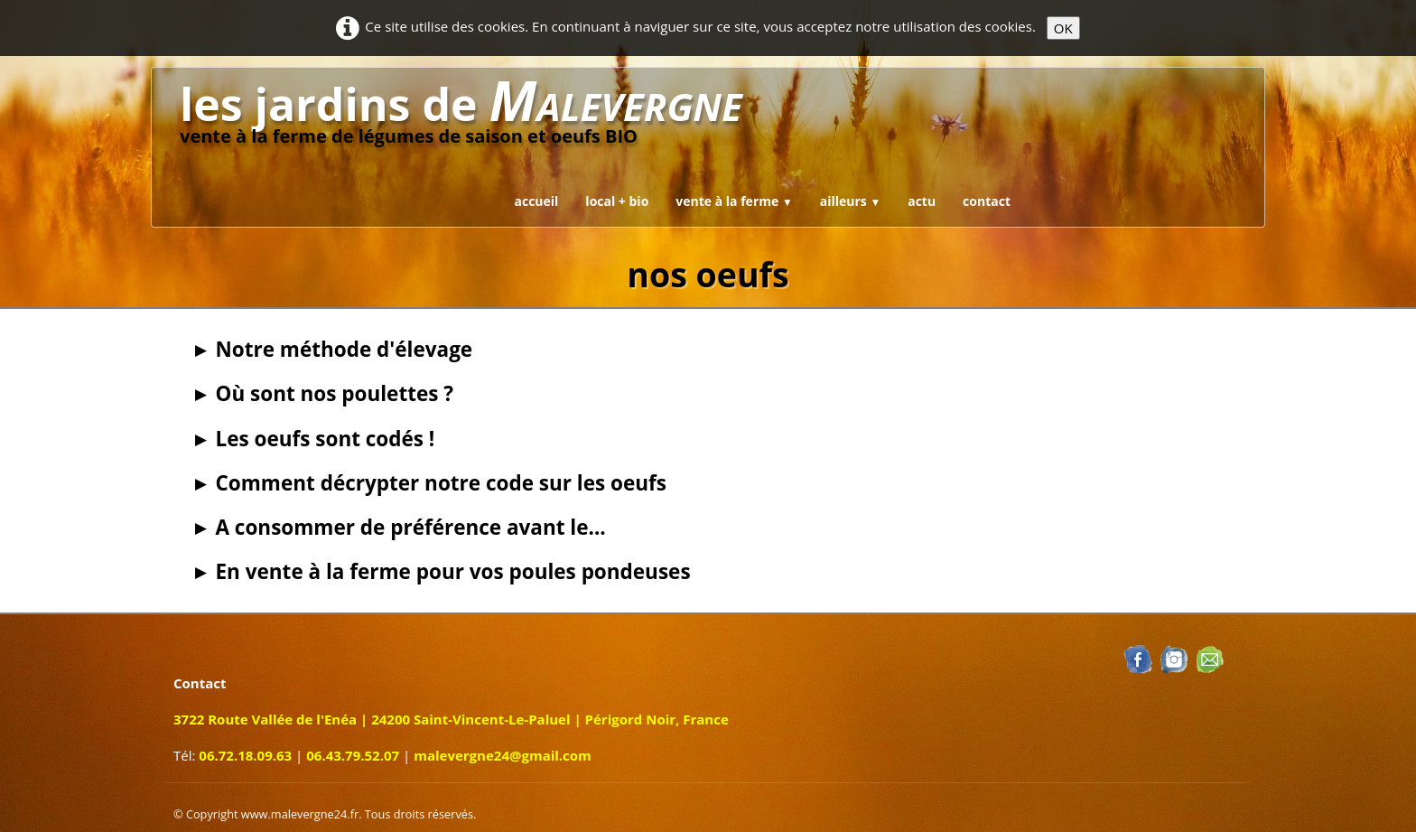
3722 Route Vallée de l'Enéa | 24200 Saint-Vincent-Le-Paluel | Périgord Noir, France (451, 719)
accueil (536, 201)
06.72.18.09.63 (245, 755)
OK (1063, 28)
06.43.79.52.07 (352, 755)
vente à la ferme (733, 201)
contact (987, 201)
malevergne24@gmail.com (503, 755)
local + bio (616, 201)
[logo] (461, 114)
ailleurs (850, 201)
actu (922, 201)
